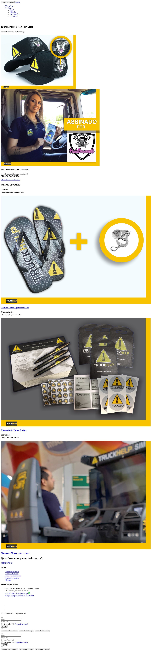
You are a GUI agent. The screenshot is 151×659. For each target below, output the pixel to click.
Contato (8, 580)
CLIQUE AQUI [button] (6, 563)
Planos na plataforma (13, 576)
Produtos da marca (12, 572)
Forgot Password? (21, 624)
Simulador (14, 16)
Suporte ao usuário (12, 578)
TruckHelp (9, 6)
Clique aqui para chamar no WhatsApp (19, 596)
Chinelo (13, 12)
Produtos (8, 8)
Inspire (17, 2)
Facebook (9, 631)
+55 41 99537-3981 (17, 593)
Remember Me (8, 624)
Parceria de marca (11, 574)
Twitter (42, 631)
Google (26, 631)
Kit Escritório (15, 14)
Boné (12, 10)
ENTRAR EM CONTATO (10, 180)
